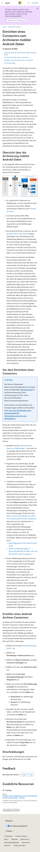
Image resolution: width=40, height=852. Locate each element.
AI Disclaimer (8, 836)
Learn (4, 27)
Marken (6, 845)
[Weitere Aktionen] (35, 27)
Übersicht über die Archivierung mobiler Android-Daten (20, 54)
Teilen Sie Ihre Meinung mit (17, 21)
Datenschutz (24, 839)
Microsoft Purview (14, 27)
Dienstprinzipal (26, 390)
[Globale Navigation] (2, 3)
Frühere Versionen (21, 836)
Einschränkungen (9, 63)
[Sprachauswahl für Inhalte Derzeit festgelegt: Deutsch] (9, 821)
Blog (5, 839)
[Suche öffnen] (29, 3)
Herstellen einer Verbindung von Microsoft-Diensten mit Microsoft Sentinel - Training (20, 797)
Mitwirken (14, 839)
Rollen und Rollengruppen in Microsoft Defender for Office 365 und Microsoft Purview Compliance (23, 551)
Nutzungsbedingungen (11, 842)
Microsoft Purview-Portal (18, 234)
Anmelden (35, 3)
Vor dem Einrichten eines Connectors (16, 57)
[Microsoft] (20, 2)
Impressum (25, 842)
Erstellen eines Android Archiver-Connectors (18, 60)
